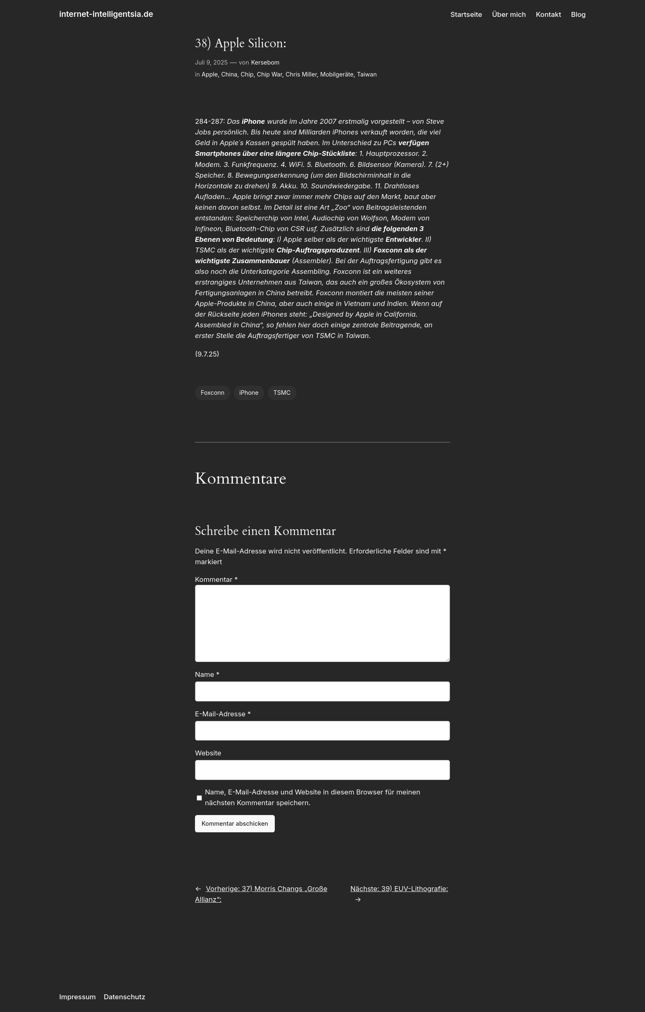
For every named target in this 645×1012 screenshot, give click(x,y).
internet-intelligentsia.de (106, 14)
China (229, 74)
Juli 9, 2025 (211, 62)
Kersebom (265, 62)
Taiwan (367, 74)
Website (208, 753)
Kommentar (216, 579)
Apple (210, 74)
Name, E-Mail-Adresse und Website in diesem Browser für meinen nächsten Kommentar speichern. (312, 797)
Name (207, 674)
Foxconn (213, 392)
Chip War (269, 74)
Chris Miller (301, 74)
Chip (247, 74)
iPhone (249, 392)
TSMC (282, 392)
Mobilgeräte (336, 74)
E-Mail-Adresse (223, 714)
